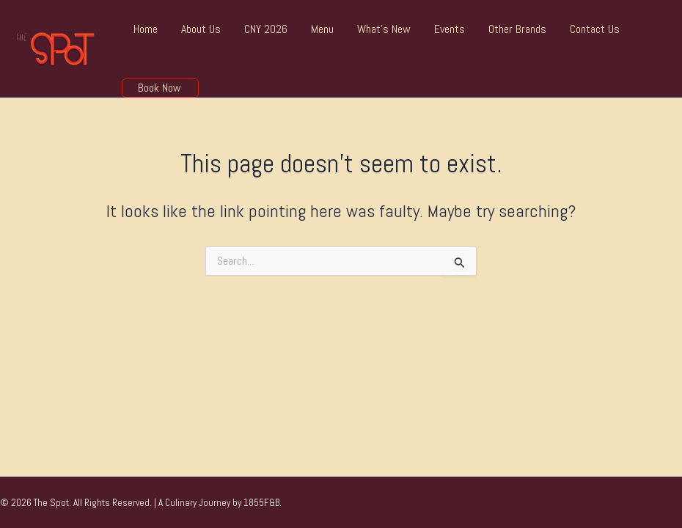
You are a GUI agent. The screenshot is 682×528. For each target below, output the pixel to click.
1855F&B (261, 502)
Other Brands (517, 29)
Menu (322, 29)
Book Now (159, 88)
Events (449, 29)
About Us (201, 29)
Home (145, 29)
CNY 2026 (265, 29)
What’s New (384, 29)
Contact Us (595, 29)
